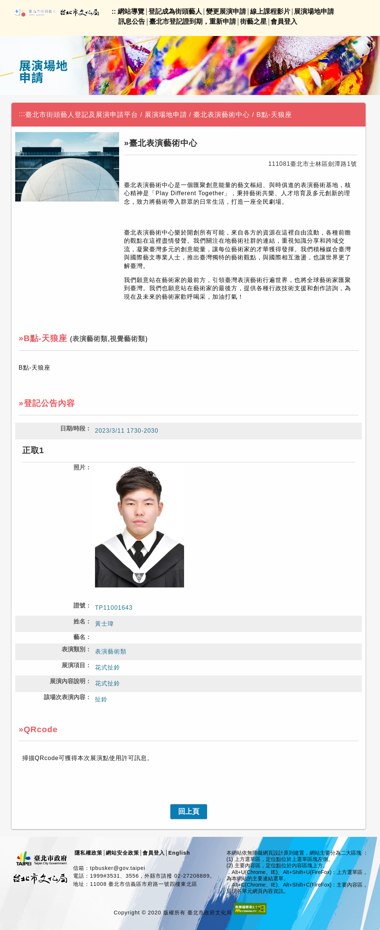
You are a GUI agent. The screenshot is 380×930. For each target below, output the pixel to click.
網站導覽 (131, 11)
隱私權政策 (88, 853)
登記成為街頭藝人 (175, 11)
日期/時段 (72, 428)
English (179, 853)
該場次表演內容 (64, 697)
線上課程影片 (270, 11)
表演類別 (73, 649)
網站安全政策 (122, 853)
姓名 (79, 621)
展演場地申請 (314, 11)
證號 (79, 605)
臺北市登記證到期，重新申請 (192, 21)
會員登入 (284, 21)
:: (114, 11)
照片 (79, 467)
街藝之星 (253, 21)
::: (22, 114)
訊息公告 (131, 21)
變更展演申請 (226, 11)
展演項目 (73, 665)
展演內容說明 (67, 681)
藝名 (79, 637)
